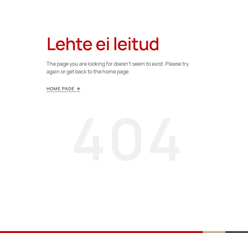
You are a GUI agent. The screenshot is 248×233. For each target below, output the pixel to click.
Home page (63, 89)
